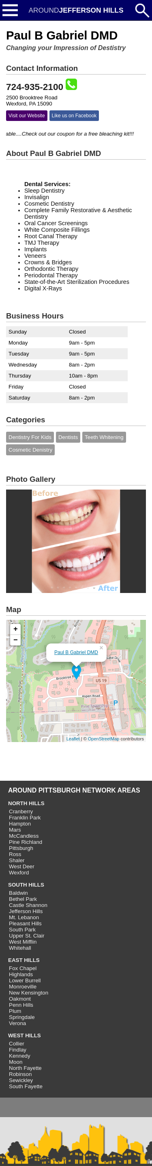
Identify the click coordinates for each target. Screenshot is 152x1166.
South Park (22, 930)
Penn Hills (21, 1005)
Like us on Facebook (74, 116)
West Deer (21, 866)
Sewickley (21, 1080)
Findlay (17, 1050)
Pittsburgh (21, 848)
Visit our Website (27, 116)
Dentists (68, 437)
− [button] (15, 640)
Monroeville (22, 987)
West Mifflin (22, 942)
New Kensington (28, 993)
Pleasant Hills (25, 923)
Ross (15, 854)
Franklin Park (25, 818)
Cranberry (21, 811)
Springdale (22, 1017)
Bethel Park (23, 899)
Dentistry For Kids (30, 437)
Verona (17, 1023)
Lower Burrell (25, 980)
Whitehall (20, 948)
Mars (15, 830)
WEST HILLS (24, 1035)
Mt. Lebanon (24, 917)
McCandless (24, 836)
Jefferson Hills (26, 911)
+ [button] (15, 629)
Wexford (19, 873)
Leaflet (73, 738)
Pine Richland (25, 842)
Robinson (20, 1074)
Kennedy (19, 1056)
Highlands (21, 974)
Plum (15, 1011)
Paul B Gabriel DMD (76, 652)
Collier (16, 1044)
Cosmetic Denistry (30, 450)
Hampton (20, 824)
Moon (15, 1062)
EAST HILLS (24, 960)
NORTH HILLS (26, 803)
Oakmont (20, 999)
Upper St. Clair (26, 936)
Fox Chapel (22, 968)
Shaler (17, 860)
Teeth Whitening (104, 437)
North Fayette (25, 1068)
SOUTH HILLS (26, 885)
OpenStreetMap (104, 738)
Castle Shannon (28, 905)
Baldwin (18, 893)
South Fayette (26, 1086)
